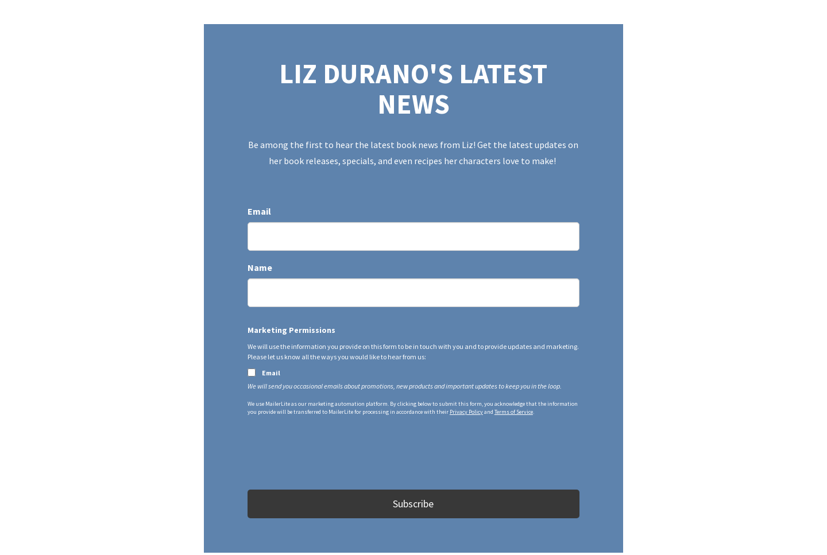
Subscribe (413, 503)
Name (260, 267)
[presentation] (335, 455)
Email (259, 211)
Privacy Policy (466, 412)
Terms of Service (513, 412)
